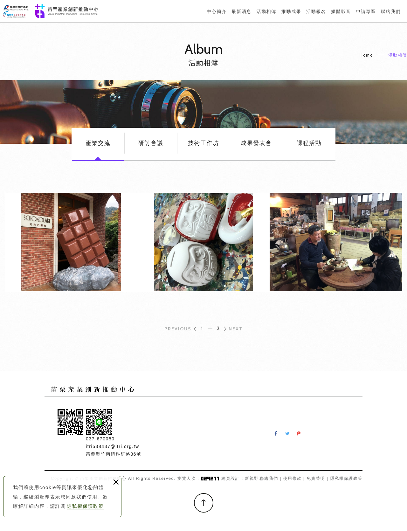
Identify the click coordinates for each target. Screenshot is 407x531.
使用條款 (292, 478)
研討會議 (150, 143)
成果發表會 (256, 143)
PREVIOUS (177, 329)
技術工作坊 (203, 143)
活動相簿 (398, 55)
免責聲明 (316, 478)
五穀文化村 (203, 242)
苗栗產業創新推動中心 (50, 11)
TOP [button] (203, 503)
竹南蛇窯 (336, 242)
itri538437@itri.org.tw (112, 446)
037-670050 (100, 438)
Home (366, 55)
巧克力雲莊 (71, 242)
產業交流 (98, 143)
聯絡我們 (268, 478)
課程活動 (309, 143)
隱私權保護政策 (85, 506)
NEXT (236, 329)
